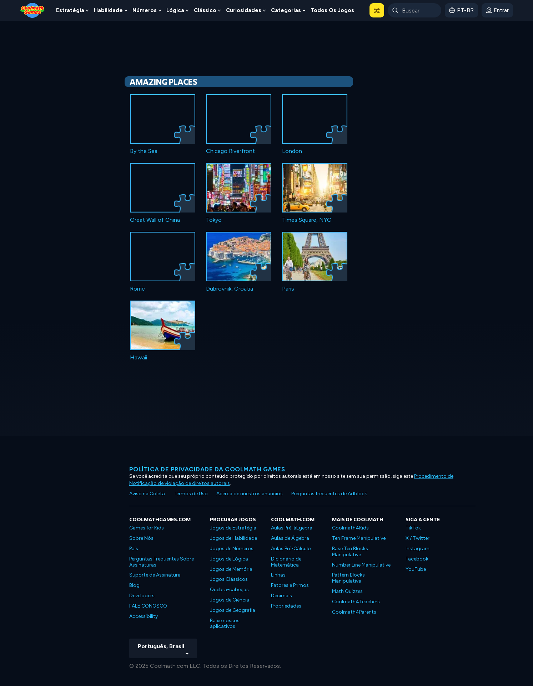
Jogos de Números (231, 549)
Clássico (205, 10)
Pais (133, 549)
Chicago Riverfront (230, 151)
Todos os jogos (332, 10)
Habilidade (108, 10)
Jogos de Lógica (229, 559)
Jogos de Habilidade (233, 538)
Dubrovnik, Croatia (229, 288)
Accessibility (143, 616)
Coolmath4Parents (354, 612)
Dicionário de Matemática (286, 562)
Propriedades (286, 606)
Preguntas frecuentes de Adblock (329, 494)
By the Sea (143, 151)
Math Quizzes (347, 591)
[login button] (497, 10)
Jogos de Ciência (229, 600)
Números (144, 10)
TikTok (413, 528)
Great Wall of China (155, 219)
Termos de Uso (191, 494)
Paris (288, 288)
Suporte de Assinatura (155, 575)
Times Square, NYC (306, 219)
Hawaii (138, 357)
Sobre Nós (141, 538)
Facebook (417, 559)
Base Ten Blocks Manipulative (350, 552)
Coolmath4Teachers (356, 602)
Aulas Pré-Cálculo (291, 549)
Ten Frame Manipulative (359, 538)
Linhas (278, 575)
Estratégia (70, 10)
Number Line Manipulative (361, 565)
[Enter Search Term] (414, 10)
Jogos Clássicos (229, 579)
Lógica (175, 10)
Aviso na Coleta (147, 494)
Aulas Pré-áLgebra (291, 528)
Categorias (286, 10)
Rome (137, 288)
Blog (134, 585)
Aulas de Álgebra (290, 538)
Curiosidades (243, 10)
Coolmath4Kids (350, 528)
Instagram (417, 549)
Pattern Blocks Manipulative (348, 578)
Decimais (281, 596)
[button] (376, 10)
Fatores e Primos (290, 585)
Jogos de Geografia (232, 610)
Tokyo (214, 219)
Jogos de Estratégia (233, 528)
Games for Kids (146, 528)
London (292, 151)
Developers (142, 596)
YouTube (416, 569)
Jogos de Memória (231, 569)
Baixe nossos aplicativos (225, 624)
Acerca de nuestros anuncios (249, 494)
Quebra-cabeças (229, 590)
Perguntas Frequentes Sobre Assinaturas (161, 562)
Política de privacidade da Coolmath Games (207, 469)
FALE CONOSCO (148, 606)
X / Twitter (417, 538)
